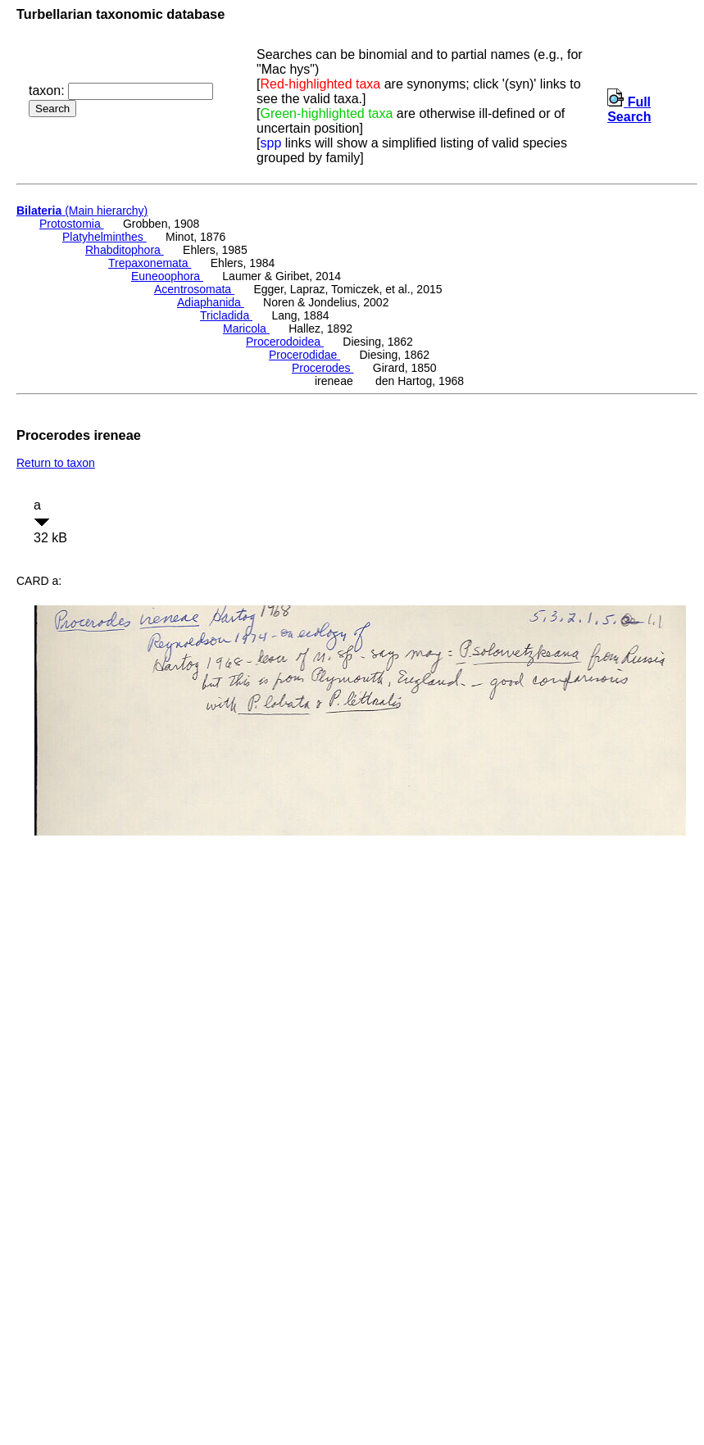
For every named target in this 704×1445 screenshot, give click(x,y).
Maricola (246, 328)
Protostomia (71, 223)
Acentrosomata (194, 289)
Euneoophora (167, 276)
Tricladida (226, 315)
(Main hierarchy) (82, 210)
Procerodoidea (285, 341)
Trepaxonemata (149, 263)
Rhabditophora (124, 249)
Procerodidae (304, 354)
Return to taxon (55, 462)
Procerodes (322, 367)
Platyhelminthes (104, 236)
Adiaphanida (210, 302)
